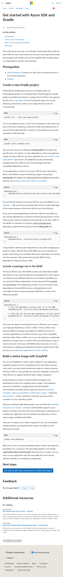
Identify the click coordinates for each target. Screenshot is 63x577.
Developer (19, 8)
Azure (11, 8)
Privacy (7, 567)
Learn (5, 8)
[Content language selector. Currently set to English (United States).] (15, 552)
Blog (33, 563)
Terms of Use (41, 567)
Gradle (10, 79)
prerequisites (8, 396)
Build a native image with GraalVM (17, 42)
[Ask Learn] (54, 8)
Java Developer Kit (14, 72)
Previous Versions (23, 563)
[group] (31, 193)
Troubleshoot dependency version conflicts (30, 350)
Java (26, 8)
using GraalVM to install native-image (31, 393)
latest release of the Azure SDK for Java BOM (28, 181)
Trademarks (9, 570)
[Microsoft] (31, 3)
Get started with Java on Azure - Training (18, 511)
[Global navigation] (2, 3)
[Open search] (53, 3)
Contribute (43, 563)
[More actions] (58, 8)
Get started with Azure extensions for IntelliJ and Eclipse (28, 470)
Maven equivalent (16, 100)
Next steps (8, 45)
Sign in (58, 3)
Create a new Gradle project (15, 39)
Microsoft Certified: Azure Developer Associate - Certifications (25, 525)
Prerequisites (9, 36)
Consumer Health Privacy (23, 567)
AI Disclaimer (9, 563)
